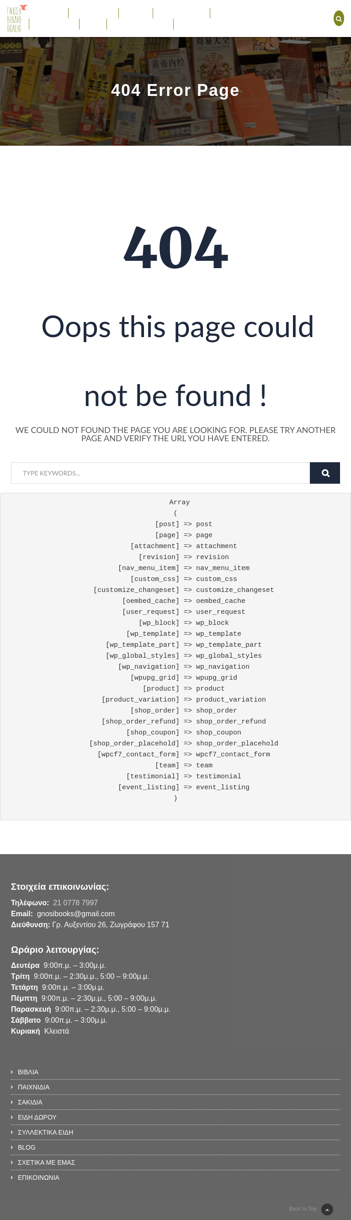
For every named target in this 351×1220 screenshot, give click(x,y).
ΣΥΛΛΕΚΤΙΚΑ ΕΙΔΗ (247, 12)
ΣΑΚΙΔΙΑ (135, 12)
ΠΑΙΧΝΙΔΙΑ (93, 12)
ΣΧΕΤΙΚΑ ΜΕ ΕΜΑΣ (140, 23)
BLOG (93, 23)
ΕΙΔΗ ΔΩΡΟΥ (182, 12)
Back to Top (311, 1209)
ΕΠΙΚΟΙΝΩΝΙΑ (199, 23)
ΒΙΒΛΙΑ (48, 12)
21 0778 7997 (75, 903)
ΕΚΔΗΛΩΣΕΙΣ (54, 23)
